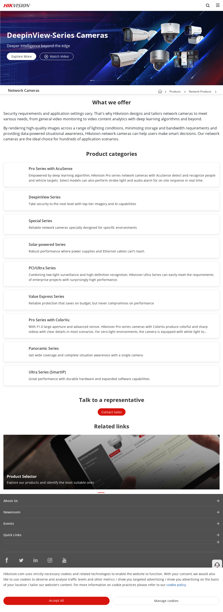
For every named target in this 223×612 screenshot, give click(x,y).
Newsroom (11, 512)
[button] (92, 80)
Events (8, 523)
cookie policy (176, 585)
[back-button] (4, 89)
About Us (10, 501)
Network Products (200, 91)
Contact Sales (111, 412)
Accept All (56, 600)
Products (175, 91)
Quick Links (12, 535)
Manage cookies (166, 601)
